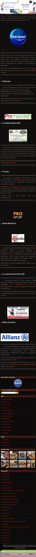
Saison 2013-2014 (5, 532)
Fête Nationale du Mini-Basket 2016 (9, 493)
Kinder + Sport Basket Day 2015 (8, 518)
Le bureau (4, 407)
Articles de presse (5, 424)
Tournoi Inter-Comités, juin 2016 (8, 496)
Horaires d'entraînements (7, 416)
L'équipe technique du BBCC (8, 413)
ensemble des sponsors (25, 12)
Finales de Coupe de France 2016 (9, 504)
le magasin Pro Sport (19, 178)
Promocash (28, 87)
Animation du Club (6, 445)
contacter (24, 196)
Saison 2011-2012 (5, 538)
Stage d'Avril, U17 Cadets (7, 507)
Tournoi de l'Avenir (5, 513)
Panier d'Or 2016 (5, 510)
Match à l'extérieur (6, 439)
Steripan (15, 55)
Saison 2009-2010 (6, 543)
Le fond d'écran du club (7, 430)
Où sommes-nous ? (6, 402)
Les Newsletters (5, 432)
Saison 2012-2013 (5, 535)
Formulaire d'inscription (7, 410)
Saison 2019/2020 (6, 476)
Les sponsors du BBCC (6, 427)
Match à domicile (5, 442)
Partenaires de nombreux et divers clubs (14, 187)
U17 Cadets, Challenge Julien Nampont (10, 499)
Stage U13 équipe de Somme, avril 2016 (10, 502)
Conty (13, 147)
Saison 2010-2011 (5, 541)
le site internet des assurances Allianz (22, 364)
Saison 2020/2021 (6, 474)
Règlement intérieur (6, 418)
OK (16, 392)
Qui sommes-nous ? (6, 404)
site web (17, 100)
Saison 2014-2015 (5, 524)
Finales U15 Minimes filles (7, 482)
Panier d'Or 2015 (5, 516)
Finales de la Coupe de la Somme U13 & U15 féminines (13, 490)
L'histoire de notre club (6, 399)
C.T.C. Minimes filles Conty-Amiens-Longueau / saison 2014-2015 (16, 527)
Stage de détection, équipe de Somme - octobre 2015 (13, 521)
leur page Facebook (9, 162)
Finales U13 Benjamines (7, 488)
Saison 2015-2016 (5, 479)
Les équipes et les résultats (8, 421)
